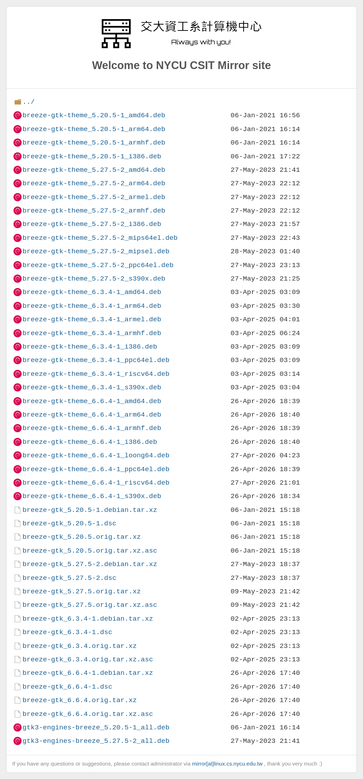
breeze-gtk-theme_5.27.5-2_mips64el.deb (99, 238)
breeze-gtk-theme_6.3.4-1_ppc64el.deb (95, 360)
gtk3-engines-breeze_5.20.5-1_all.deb (95, 727)
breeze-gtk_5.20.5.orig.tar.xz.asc (89, 550)
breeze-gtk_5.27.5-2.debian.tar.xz (89, 564)
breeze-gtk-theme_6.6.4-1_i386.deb (89, 442)
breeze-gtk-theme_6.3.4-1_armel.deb (91, 319)
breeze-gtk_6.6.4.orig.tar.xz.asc (87, 714)
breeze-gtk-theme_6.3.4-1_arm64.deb (91, 306)
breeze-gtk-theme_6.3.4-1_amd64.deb (91, 292)
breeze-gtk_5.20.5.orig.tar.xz (81, 537)
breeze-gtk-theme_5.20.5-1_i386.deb (91, 156)
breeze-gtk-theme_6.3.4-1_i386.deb (89, 346)
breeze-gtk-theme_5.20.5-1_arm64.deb (93, 129)
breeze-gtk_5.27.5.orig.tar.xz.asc (89, 605)
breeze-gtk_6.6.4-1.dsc (67, 686)
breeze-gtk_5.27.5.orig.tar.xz (81, 591)
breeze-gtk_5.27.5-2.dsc (69, 578)
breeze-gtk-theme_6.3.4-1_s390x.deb (91, 387)
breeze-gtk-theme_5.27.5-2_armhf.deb (93, 210)
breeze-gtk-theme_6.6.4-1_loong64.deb (95, 455)
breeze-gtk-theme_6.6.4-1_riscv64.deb (95, 482)
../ (28, 102)
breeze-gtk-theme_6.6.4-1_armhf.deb (91, 428)
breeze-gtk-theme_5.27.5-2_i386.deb (91, 224)
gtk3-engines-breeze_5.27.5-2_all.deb (95, 741)
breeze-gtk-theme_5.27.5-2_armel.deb (93, 197)
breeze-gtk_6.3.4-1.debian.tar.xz (87, 618)
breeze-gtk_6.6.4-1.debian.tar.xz (87, 673)
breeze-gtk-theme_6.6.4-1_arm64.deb (91, 414)
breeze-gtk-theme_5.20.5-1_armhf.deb (93, 142)
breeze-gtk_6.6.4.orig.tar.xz (79, 700)
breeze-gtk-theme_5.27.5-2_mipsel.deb (95, 251)
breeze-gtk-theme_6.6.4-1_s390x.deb (91, 496)
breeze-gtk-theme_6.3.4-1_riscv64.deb (95, 374)
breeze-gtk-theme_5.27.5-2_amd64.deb (93, 170)
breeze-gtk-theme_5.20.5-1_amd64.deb (93, 115)
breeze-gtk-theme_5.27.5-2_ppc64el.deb (97, 265)
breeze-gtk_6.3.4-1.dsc (67, 632)
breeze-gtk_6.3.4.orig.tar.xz (79, 646)
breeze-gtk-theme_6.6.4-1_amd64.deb (91, 401)
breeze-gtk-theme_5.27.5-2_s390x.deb (93, 278)
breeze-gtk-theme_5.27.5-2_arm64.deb (93, 183)
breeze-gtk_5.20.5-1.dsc (69, 523)
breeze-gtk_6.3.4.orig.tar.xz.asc (87, 659)
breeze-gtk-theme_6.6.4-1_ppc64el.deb (95, 469)
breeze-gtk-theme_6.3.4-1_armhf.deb (91, 333)
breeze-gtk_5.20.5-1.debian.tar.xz (89, 510)
